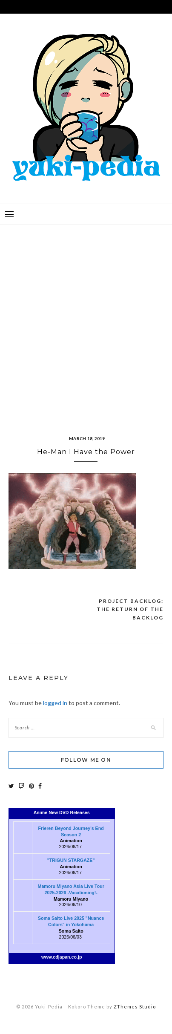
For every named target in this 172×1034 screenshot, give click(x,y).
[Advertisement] (86, 319)
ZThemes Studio (135, 1006)
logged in (55, 702)
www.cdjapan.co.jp (61, 956)
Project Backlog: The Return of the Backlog (130, 609)
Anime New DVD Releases (62, 812)
